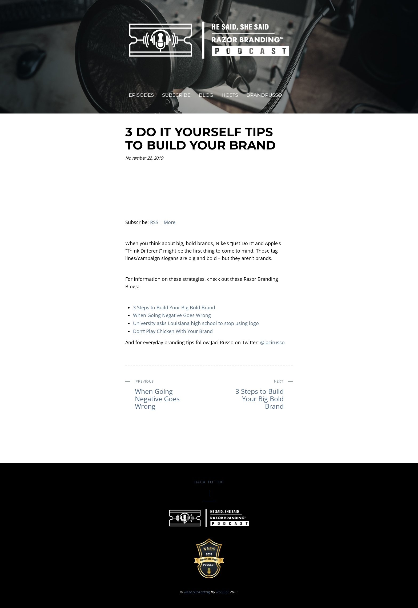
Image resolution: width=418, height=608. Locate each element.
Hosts (230, 95)
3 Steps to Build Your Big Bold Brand (253, 394)
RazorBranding (197, 591)
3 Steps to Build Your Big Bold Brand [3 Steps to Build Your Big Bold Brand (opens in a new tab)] (174, 307)
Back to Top (209, 482)
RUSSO (222, 591)
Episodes (141, 95)
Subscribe (176, 95)
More (169, 222)
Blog (206, 95)
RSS (154, 222)
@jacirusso (272, 342)
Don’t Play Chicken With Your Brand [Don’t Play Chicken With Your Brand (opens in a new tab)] (173, 331)
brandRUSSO (264, 95)
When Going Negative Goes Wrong (172, 315)
